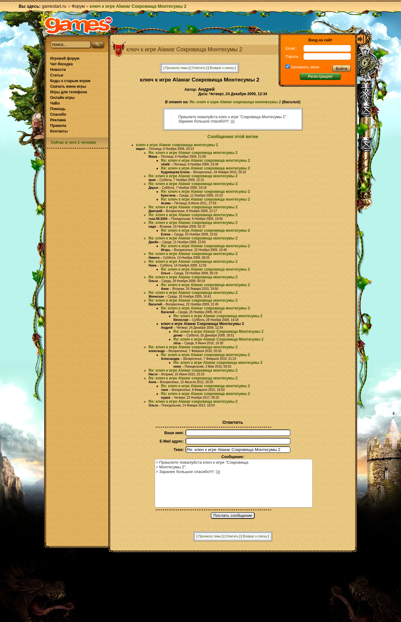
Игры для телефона (68, 92)
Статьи (56, 75)
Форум (78, 6)
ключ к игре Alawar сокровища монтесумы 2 (177, 145)
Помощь (57, 109)
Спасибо (58, 114)
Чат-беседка (61, 64)
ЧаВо (55, 103)
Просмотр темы (176, 68)
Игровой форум (64, 58)
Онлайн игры (62, 97)
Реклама (58, 120)
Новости (58, 69)
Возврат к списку (222, 68)
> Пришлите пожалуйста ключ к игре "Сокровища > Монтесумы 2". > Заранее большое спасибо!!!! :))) (234, 483)
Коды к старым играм (70, 81)
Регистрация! (320, 76)
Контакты (59, 131)
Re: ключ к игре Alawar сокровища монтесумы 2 (235, 102)
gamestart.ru (54, 6)
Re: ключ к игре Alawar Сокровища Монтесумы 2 (218, 331)
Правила (58, 125)
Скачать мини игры (68, 86)
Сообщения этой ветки (232, 136)
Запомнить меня (304, 67)
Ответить (198, 68)
